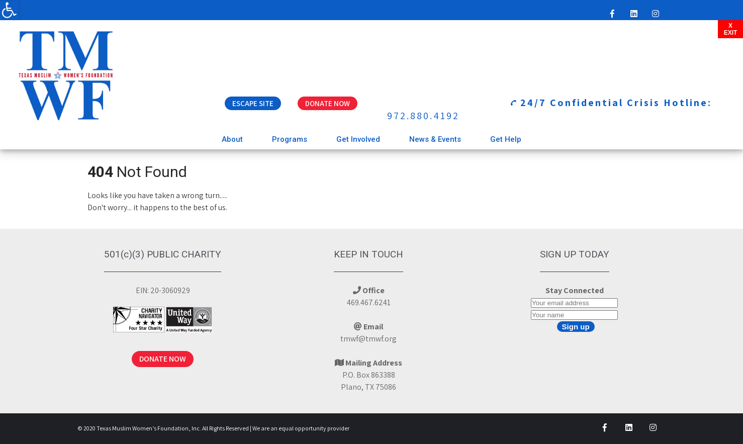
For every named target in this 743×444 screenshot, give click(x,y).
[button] (9, 10)
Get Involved (358, 139)
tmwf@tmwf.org (368, 338)
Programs (289, 139)
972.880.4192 (423, 115)
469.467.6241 (369, 302)
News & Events (435, 139)
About (232, 139)
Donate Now (327, 103)
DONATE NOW (162, 358)
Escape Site (252, 103)
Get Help (505, 139)
